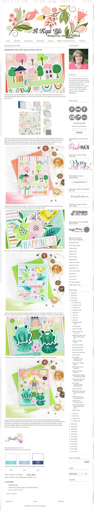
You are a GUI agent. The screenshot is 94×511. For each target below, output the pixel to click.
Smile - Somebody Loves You (77, 332)
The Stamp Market (74, 282)
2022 (72, 424)
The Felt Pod (72, 279)
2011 (72, 451)
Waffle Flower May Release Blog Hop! (78, 397)
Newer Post (9, 501)
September (75, 310)
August (74, 312)
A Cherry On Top (73, 242)
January (74, 421)
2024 (72, 298)
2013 (72, 446)
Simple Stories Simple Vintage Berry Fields (78, 375)
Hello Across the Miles (78, 352)
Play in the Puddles (77, 345)
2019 (72, 431)
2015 (72, 441)
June (74, 317)
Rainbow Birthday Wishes (77, 371)
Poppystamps (73, 259)
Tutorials (50, 41)
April (73, 413)
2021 (72, 426)
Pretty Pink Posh (73, 265)
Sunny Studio (73, 276)
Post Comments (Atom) (39, 506)
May (73, 320)
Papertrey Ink (73, 254)
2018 (72, 434)
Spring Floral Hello (77, 350)
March (74, 416)
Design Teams (28, 41)
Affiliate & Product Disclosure (66, 41)
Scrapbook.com (73, 268)
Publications (40, 41)
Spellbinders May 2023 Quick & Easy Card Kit (78, 337)
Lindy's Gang (72, 251)
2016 (72, 439)
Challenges (82, 41)
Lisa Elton (12, 485)
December (75, 302)
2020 (72, 429)
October (74, 307)
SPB (11, 470)
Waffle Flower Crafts (75, 285)
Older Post (61, 501)
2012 (72, 449)
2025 (72, 295)
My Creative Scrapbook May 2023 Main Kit (77, 359)
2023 (72, 300)
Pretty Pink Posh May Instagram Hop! (78, 379)
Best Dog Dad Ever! (78, 347)
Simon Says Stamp (74, 271)
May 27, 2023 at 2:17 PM (16, 490)
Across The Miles (77, 328)
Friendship (12, 477)
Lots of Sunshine (77, 388)
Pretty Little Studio (74, 262)
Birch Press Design (74, 245)
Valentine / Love (31, 477)
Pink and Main (73, 257)
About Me (17, 41)
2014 (72, 444)
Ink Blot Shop (73, 248)
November (75, 305)
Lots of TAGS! (76, 355)
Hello (17, 477)
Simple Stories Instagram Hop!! (77, 401)
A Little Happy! (76, 326)
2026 (72, 293)
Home (8, 41)
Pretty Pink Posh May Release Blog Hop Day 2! (78, 406)
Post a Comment (11, 493)
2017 (72, 436)
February (75, 418)
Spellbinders (22, 477)
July (73, 315)
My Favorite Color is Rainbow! (78, 367)
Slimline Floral (76, 410)
